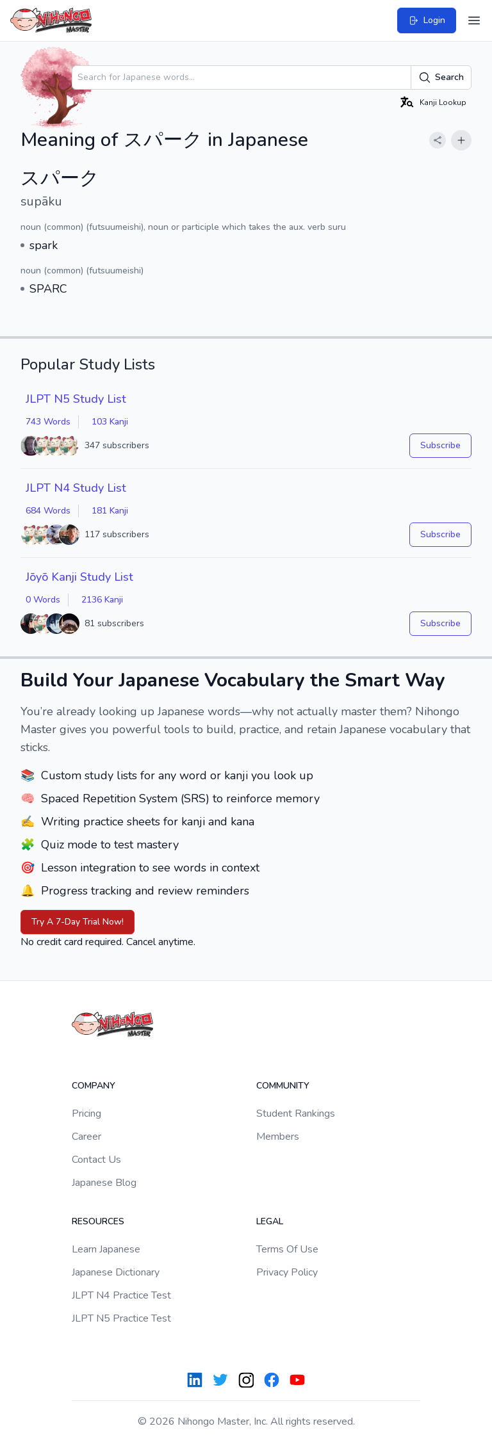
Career (86, 1137)
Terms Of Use (287, 1249)
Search (441, 77)
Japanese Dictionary (116, 1272)
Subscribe (440, 445)
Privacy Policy (287, 1272)
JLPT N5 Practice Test (121, 1318)
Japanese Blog (104, 1183)
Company (93, 1086)
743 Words (48, 422)
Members (277, 1137)
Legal (269, 1221)
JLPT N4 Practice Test (121, 1295)
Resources (98, 1221)
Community (282, 1086)
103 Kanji (110, 422)
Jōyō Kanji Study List (79, 577)
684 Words (48, 511)
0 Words (43, 600)
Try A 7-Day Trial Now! (77, 922)
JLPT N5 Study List (76, 399)
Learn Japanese (106, 1249)
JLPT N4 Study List (76, 488)
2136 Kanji (102, 600)
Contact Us (96, 1160)
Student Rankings (295, 1113)
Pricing (86, 1113)
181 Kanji (110, 511)
